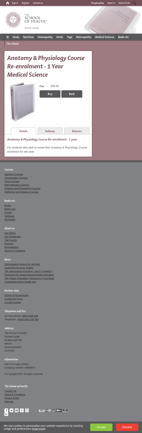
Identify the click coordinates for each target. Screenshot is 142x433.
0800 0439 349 (30, 316)
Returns (77, 131)
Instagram (27, 410)
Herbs (59, 37)
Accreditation (11, 247)
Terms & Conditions (14, 250)
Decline (127, 427)
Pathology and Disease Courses (21, 192)
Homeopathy (45, 37)
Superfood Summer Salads (18, 267)
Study (16, 37)
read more (39, 428)
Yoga (69, 37)
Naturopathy (83, 37)
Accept (101, 427)
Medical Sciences (104, 37)
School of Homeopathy (16, 295)
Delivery (50, 131)
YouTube (16, 410)
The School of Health (16, 386)
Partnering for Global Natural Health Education (29, 274)
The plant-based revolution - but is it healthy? (28, 271)
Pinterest (22, 410)
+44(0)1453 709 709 (27, 319)
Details (23, 131)
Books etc (123, 37)
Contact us (38, 2)
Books (7, 205)
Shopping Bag (97, 2)
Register (25, 2)
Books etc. (10, 201)
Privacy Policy (11, 398)
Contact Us (10, 391)
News (7, 259)
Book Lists (10, 209)
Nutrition (28, 37)
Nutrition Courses (13, 174)
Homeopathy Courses (16, 177)
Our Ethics (10, 233)
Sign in (15, 2)
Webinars (9, 216)
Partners (8, 243)
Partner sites (11, 290)
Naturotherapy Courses (16, 185)
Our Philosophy (12, 236)
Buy (50, 94)
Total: (124, 2)
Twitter (11, 410)
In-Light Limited (12, 302)
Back (72, 94)
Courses (8, 169)
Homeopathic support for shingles (22, 264)
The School (12, 44)
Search (134, 3)
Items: (111, 2)
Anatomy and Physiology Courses (22, 188)
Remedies (9, 219)
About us (9, 228)
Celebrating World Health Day (20, 281)
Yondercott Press (13, 299)
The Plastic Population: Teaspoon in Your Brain (29, 278)
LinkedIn (6, 414)
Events (8, 212)
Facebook (6, 410)
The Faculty (10, 240)
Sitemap (8, 401)
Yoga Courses (11, 181)
